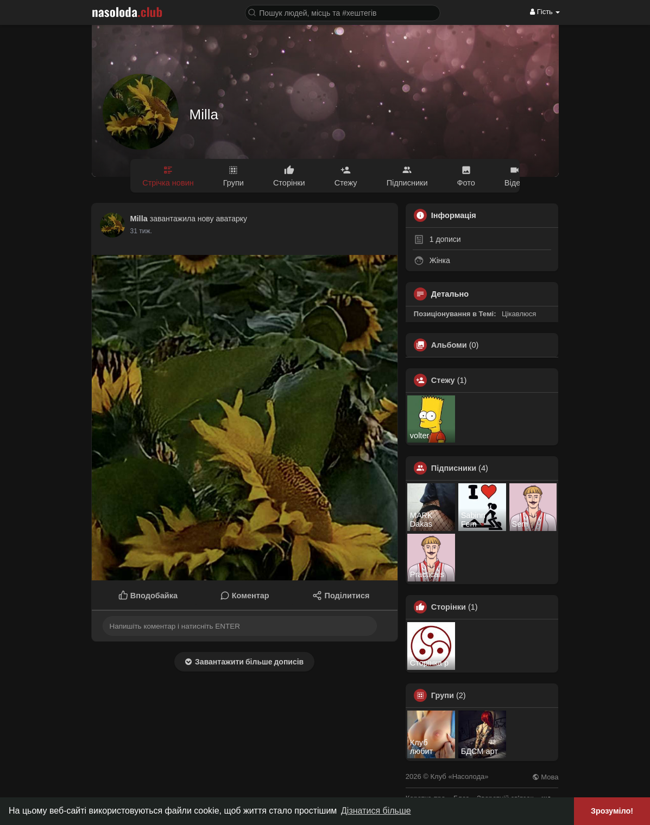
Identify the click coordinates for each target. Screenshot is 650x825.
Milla (204, 114)
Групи (442, 695)
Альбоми (449, 345)
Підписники (453, 468)
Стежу (443, 380)
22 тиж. (141, 231)
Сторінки (448, 607)
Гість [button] (545, 12)
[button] (342, 12)
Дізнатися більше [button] (376, 810)
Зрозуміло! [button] (612, 811)
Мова (545, 777)
